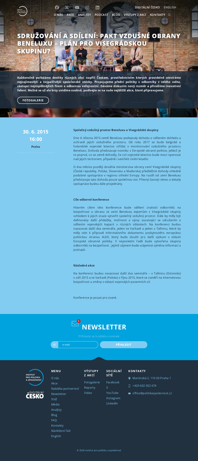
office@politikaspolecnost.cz (150, 393)
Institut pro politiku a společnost (103, 450)
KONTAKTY (157, 15)
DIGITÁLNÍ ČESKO (147, 7)
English (170, 7)
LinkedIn (112, 403)
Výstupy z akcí (135, 15)
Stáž (54, 399)
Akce (54, 383)
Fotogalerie (33, 100)
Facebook (113, 382)
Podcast (101, 15)
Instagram (113, 398)
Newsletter (58, 394)
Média (55, 404)
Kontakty (57, 425)
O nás (55, 378)
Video (88, 393)
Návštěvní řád (60, 431)
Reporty (89, 387)
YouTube (112, 393)
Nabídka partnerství (65, 389)
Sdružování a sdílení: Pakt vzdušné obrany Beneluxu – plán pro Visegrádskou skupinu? (99, 43)
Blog (54, 415)
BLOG (116, 15)
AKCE (70, 15)
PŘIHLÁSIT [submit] (123, 345)
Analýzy (84, 15)
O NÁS (58, 15)
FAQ (54, 420)
